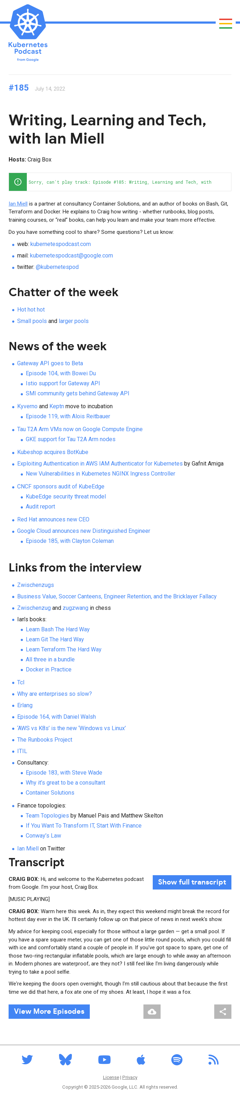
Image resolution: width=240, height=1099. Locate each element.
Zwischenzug (34, 607)
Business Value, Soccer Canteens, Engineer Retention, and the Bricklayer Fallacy (117, 596)
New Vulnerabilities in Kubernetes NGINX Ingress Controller (100, 473)
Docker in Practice (49, 669)
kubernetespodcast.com (60, 244)
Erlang (25, 705)
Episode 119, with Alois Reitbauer (68, 416)
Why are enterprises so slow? (54, 693)
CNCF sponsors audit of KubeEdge (60, 486)
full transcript (192, 882)
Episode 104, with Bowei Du (61, 373)
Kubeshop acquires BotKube (52, 452)
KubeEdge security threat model (66, 496)
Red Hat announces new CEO (53, 519)
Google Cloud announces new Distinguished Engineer (83, 530)
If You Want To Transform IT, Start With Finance (84, 825)
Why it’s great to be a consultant (65, 782)
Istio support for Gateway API (63, 383)
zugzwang (75, 607)
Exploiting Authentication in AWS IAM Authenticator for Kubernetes (100, 463)
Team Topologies (47, 815)
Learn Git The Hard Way (55, 639)
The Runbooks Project (44, 739)
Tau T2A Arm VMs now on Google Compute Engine (80, 429)
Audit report (40, 506)
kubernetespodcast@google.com (71, 255)
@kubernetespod (57, 267)
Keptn (56, 406)
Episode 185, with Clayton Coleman (70, 541)
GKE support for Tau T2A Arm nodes (71, 439)
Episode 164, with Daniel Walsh (56, 716)
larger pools (74, 321)
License (111, 1077)
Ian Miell (18, 204)
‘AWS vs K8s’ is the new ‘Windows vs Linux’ (71, 728)
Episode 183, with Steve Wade (64, 772)
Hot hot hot (31, 309)
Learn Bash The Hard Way (58, 629)
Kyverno (27, 406)
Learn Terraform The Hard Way (64, 649)
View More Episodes (49, 1011)
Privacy (129, 1077)
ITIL (22, 751)
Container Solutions (50, 792)
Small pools (32, 321)
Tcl (20, 682)
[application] (120, 182)
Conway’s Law (43, 835)
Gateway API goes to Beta (50, 363)
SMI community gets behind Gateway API (77, 393)
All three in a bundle (50, 659)
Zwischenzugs (35, 585)
